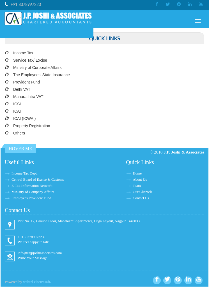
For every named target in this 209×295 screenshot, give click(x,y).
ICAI (17, 111)
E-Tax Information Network (32, 185)
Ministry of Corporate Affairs (37, 67)
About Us (140, 179)
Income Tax (23, 53)
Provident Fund (26, 82)
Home (137, 173)
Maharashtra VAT (28, 96)
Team (137, 185)
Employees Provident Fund (31, 198)
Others (19, 133)
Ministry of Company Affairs (33, 192)
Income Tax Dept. (25, 173)
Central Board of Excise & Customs (38, 179)
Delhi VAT (21, 89)
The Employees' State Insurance (41, 75)
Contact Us (141, 198)
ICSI (17, 104)
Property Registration (31, 126)
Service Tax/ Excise (30, 60)
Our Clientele (142, 192)
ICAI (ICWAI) (24, 118)
